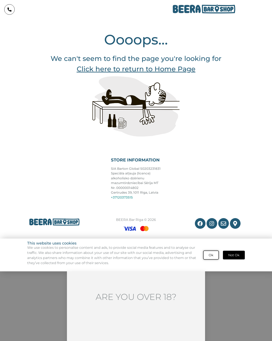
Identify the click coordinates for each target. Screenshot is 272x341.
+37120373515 (122, 198)
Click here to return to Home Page (136, 69)
